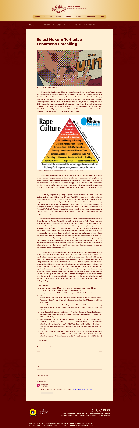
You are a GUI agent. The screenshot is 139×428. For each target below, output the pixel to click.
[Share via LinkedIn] (46, 346)
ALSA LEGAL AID (89, 25)
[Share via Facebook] (37, 346)
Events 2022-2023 (43, 25)
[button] (109, 25)
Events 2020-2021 (75, 25)
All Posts (31, 25)
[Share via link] (50, 346)
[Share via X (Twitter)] (42, 346)
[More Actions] (101, 385)
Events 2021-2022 (59, 25)
